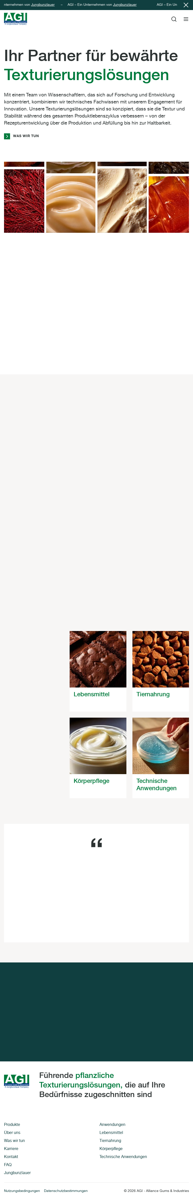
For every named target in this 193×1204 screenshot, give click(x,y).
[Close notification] (186, 5)
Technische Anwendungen (123, 1157)
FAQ (8, 1165)
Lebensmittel (111, 1133)
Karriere (11, 1149)
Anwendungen (112, 1125)
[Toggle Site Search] (174, 19)
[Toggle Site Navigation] (186, 19)
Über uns (12, 1133)
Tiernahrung (110, 1141)
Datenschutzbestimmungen (66, 1191)
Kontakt (11, 1157)
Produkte (12, 1125)
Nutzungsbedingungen (22, 1191)
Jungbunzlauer (45, 5)
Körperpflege (111, 1149)
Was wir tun (21, 136)
